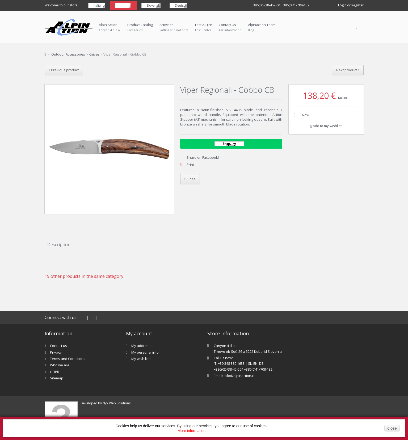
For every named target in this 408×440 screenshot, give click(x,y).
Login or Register (351, 5)
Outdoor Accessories (68, 54)
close (392, 428)
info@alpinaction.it (239, 375)
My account (139, 333)
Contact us (58, 345)
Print (190, 164)
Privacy (56, 352)
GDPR (54, 371)
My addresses (142, 345)
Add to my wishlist (326, 125)
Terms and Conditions (67, 358)
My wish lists (141, 358)
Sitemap (56, 378)
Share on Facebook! (203, 157)
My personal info (145, 352)
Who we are (59, 365)
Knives (94, 54)
